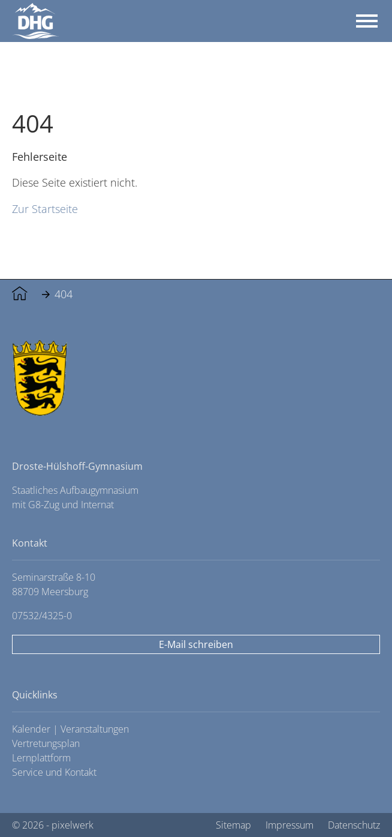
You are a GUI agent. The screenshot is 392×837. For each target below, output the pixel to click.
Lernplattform (41, 757)
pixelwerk (73, 825)
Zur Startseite (45, 208)
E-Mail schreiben (196, 644)
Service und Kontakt (54, 772)
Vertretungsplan (46, 743)
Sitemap (233, 825)
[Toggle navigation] (367, 21)
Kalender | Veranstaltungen (70, 729)
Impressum (289, 825)
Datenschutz (354, 825)
